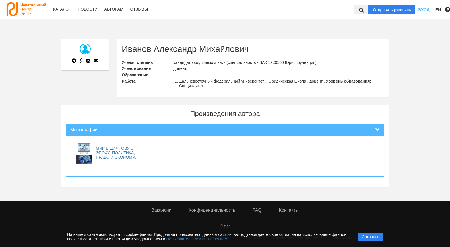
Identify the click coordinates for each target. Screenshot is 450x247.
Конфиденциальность (212, 210)
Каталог (62, 9)
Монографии (84, 129)
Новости (88, 9)
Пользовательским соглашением (197, 239)
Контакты (289, 210)
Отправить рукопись (392, 9)
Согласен (370, 236)
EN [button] (438, 9)
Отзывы (139, 9)
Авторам (113, 9)
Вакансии (161, 210)
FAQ (257, 210)
